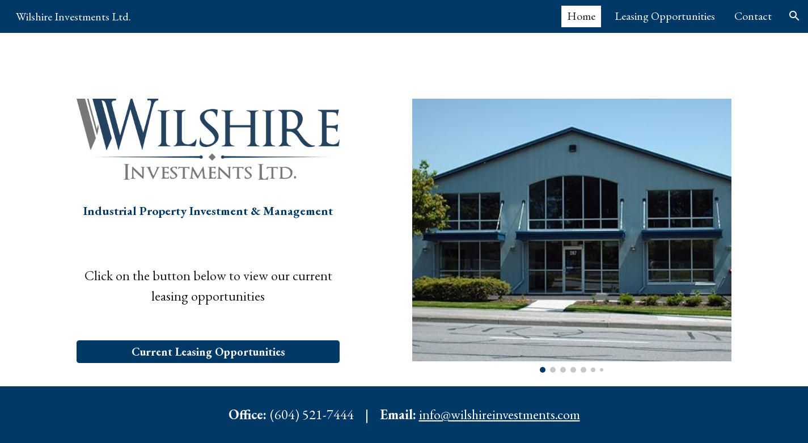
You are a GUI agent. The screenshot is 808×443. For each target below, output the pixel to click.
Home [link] (581, 16)
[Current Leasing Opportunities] (208, 351)
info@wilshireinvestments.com (499, 414)
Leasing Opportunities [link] (665, 16)
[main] (208, 219)
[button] (794, 15)
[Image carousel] (571, 236)
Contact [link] (753, 16)
